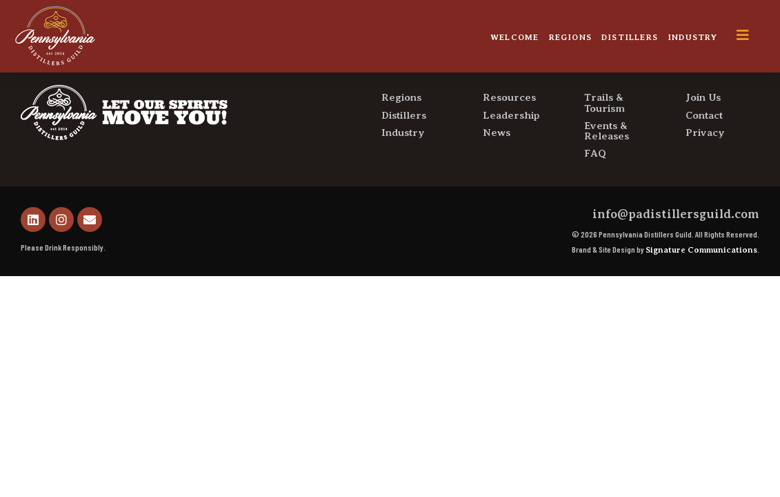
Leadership (511, 146)
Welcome (514, 37)
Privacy (705, 163)
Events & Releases (606, 162)
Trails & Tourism (604, 134)
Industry (693, 37)
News (496, 163)
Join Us (703, 129)
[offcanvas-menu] (753, 35)
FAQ (595, 185)
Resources (509, 129)
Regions (570, 37)
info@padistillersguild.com (675, 245)
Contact (704, 146)
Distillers (629, 37)
